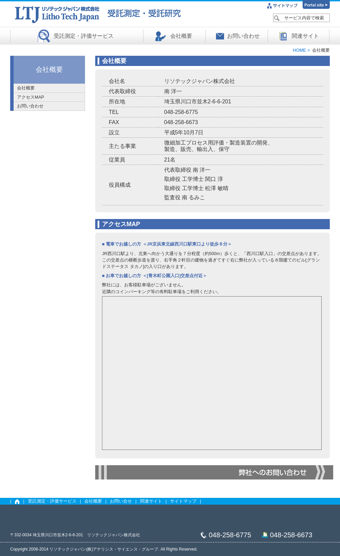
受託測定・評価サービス (84, 36)
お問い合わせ (243, 36)
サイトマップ (183, 501)
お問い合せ (121, 501)
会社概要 (181, 36)
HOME (300, 50)
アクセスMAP (30, 97)
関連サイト (305, 36)
